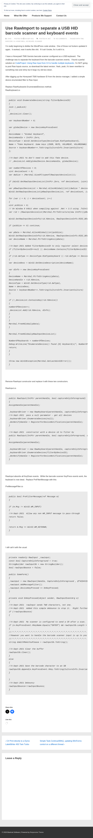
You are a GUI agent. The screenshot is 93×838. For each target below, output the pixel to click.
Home (6, 16)
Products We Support (42, 16)
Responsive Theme (37, 832)
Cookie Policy (47, 10)
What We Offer (20, 16)
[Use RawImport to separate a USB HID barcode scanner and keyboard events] (29, 39)
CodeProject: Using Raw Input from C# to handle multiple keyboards (44, 63)
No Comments (61, 39)
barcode (9, 41)
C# (14, 41)
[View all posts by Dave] (8, 39)
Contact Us (61, 16)
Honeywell (20, 41)
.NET (49, 39)
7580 (82, 39)
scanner (38, 41)
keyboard (30, 41)
